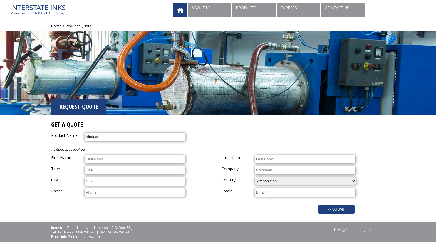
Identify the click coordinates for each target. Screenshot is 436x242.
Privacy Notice (345, 229)
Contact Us (337, 7)
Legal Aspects (371, 229)
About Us (201, 7)
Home (56, 25)
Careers (288, 7)
